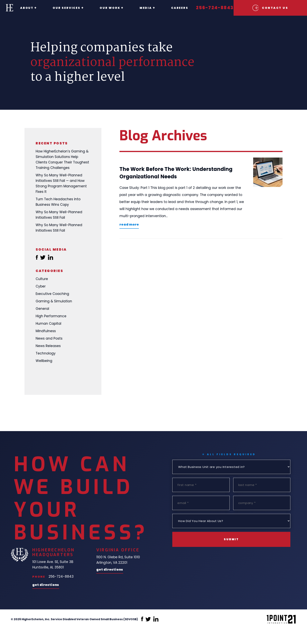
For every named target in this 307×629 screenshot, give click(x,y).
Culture (42, 278)
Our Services (64, 8)
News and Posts (49, 338)
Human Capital (48, 323)
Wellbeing (44, 360)
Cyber (41, 286)
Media (139, 8)
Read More (129, 225)
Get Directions (45, 585)
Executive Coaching (52, 293)
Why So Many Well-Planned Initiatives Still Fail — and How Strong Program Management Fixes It (61, 183)
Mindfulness (46, 331)
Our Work (105, 8)
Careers (171, 8)
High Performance (51, 316)
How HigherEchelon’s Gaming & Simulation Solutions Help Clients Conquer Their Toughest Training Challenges (62, 159)
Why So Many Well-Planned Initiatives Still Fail (59, 215)
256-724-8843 (206, 8)
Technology (46, 353)
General (42, 308)
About (26, 8)
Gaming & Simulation (54, 301)
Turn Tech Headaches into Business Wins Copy (58, 202)
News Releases (48, 346)
